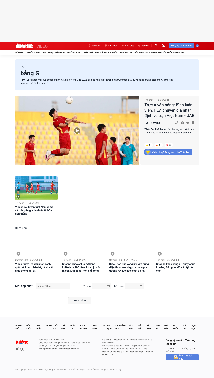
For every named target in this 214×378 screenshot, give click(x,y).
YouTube (110, 45)
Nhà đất (166, 327)
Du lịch (109, 327)
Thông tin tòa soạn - (49, 349)
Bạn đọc (194, 327)
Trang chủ (18, 327)
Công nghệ (178, 52)
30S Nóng (123, 52)
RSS (113, 355)
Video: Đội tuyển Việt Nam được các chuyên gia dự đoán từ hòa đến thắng (34, 210)
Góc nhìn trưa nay (138, 52)
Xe (104, 325)
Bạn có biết (82, 52)
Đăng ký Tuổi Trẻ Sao (181, 45)
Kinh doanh (83, 327)
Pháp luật (72, 327)
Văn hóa (131, 327)
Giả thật (185, 327)
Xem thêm (80, 300)
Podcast (94, 45)
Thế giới (58, 52)
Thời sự (55, 327)
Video (49, 325)
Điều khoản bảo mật (133, 352)
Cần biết (127, 45)
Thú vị (50, 52)
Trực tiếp (41, 52)
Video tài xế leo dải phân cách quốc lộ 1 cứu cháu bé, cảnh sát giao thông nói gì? (34, 267)
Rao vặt (143, 45)
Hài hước (112, 52)
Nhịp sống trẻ (120, 327)
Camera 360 (155, 52)
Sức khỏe (167, 52)
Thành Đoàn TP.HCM (69, 349)
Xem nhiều (22, 228)
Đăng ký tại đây (185, 357)
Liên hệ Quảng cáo (111, 352)
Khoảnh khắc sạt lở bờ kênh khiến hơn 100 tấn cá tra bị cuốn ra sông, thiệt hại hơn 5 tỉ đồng (81, 267)
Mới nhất (20, 52)
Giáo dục (157, 327)
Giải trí (103, 52)
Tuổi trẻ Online (152, 123)
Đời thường (69, 52)
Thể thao (94, 52)
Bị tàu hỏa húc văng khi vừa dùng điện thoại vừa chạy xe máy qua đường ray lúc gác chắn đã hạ (129, 267)
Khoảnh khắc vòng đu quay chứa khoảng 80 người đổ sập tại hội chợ (175, 267)
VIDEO (42, 46)
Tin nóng (30, 52)
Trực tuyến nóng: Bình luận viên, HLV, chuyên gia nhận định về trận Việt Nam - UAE (169, 110)
